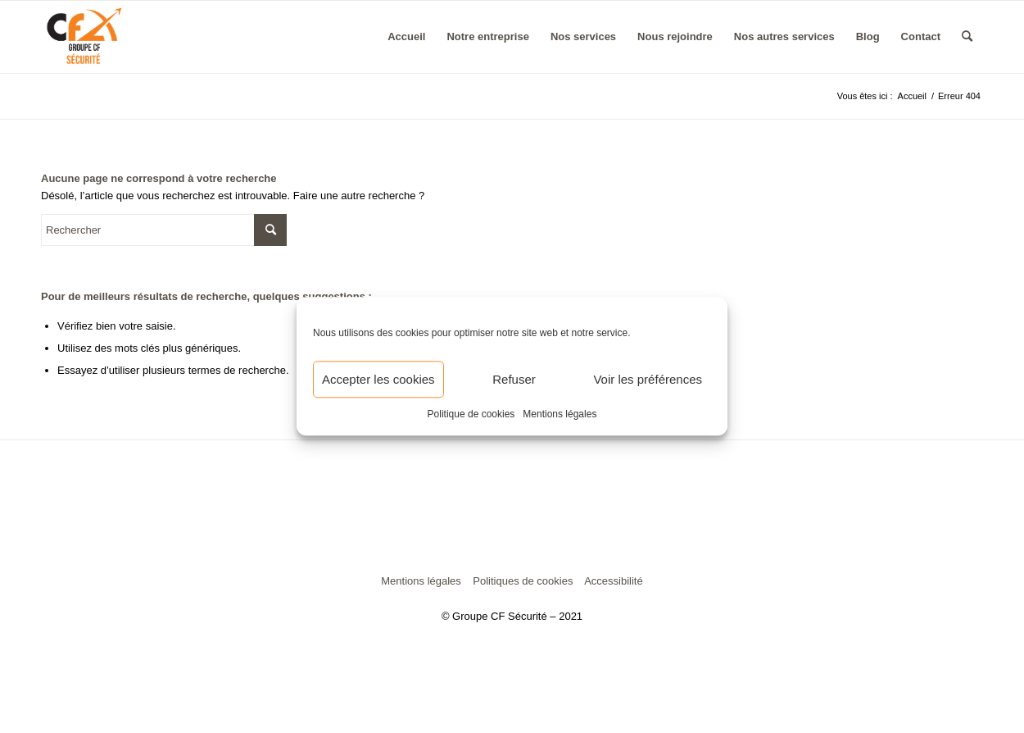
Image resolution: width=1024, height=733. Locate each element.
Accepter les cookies (378, 379)
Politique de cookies (471, 414)
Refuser (514, 379)
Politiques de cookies (523, 581)
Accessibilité (613, 581)
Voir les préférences (647, 379)
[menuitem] (406, 37)
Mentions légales (559, 414)
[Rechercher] (967, 37)
